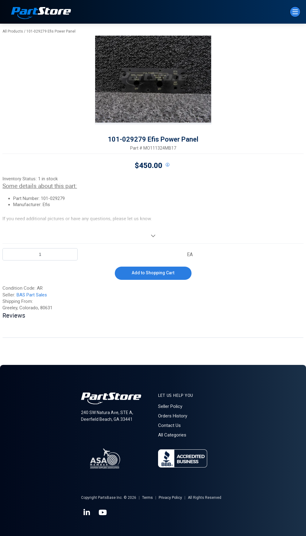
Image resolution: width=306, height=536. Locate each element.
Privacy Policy (170, 497)
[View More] (153, 235)
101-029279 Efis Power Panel (51, 31)
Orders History (172, 416)
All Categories (172, 435)
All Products (12, 31)
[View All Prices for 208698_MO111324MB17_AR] (168, 165)
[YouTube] (103, 513)
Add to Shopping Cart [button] (153, 272)
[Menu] (295, 11)
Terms (147, 497)
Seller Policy (170, 406)
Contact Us (169, 425)
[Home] (41, 13)
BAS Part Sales (32, 295)
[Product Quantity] (40, 254)
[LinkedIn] (87, 513)
